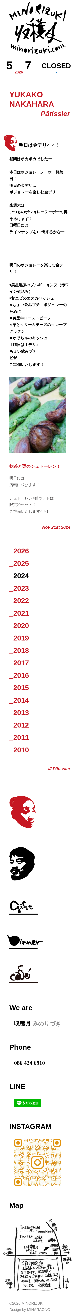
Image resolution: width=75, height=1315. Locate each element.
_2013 (19, 713)
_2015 (19, 688)
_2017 (19, 663)
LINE (17, 1086)
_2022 (19, 601)
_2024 (19, 576)
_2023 (19, 588)
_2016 (19, 675)
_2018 (19, 650)
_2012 (19, 725)
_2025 (19, 563)
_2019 (19, 638)
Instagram (30, 1126)
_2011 (19, 737)
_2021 (19, 613)
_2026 (19, 551)
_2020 (19, 626)
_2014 (19, 700)
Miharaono (38, 1310)
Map (16, 1205)
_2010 (19, 750)
